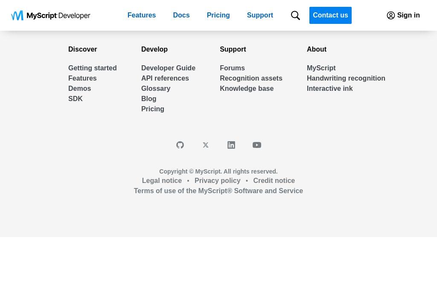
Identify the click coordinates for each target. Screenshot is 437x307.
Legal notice (163, 180)
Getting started (92, 68)
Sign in (402, 15)
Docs (181, 15)
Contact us (330, 15)
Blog (149, 98)
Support (260, 15)
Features (142, 15)
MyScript (321, 68)
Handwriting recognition (346, 78)
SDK (75, 98)
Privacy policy (218, 180)
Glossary (155, 88)
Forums (232, 68)
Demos (79, 88)
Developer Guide (168, 68)
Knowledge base (247, 88)
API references (165, 78)
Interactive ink (330, 88)
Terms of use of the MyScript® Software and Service (218, 190)
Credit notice (273, 180)
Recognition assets (251, 78)
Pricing (218, 15)
